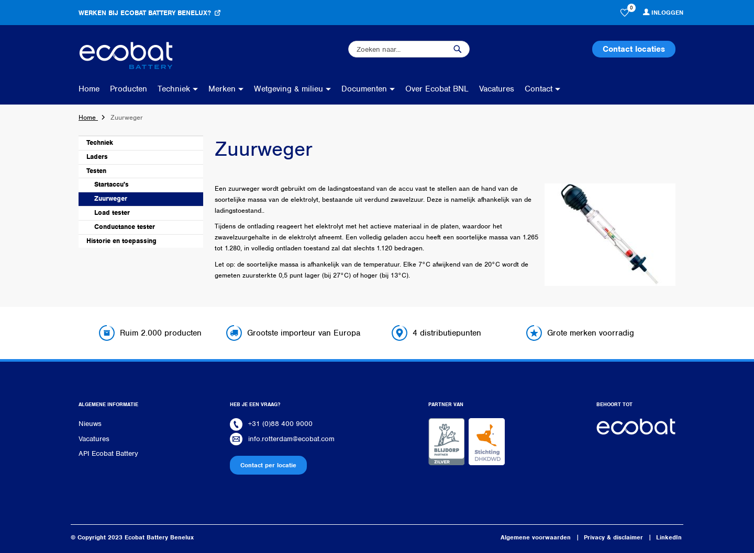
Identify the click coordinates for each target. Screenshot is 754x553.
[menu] (322, 89)
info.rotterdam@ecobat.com (291, 438)
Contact (538, 89)
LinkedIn (669, 537)
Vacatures (496, 89)
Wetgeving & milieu (288, 89)
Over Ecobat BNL (437, 89)
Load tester (112, 212)
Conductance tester (124, 226)
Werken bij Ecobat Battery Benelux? (145, 12)
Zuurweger (110, 198)
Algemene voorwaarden (536, 537)
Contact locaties (634, 49)
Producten (128, 89)
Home (89, 89)
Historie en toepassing (121, 240)
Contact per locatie (268, 465)
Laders (97, 156)
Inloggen (667, 12)
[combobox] (409, 49)
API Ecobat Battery (108, 453)
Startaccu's (111, 184)
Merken (222, 89)
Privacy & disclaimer (613, 537)
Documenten (364, 89)
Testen (96, 170)
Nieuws (90, 423)
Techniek (174, 89)
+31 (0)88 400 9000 (280, 423)
